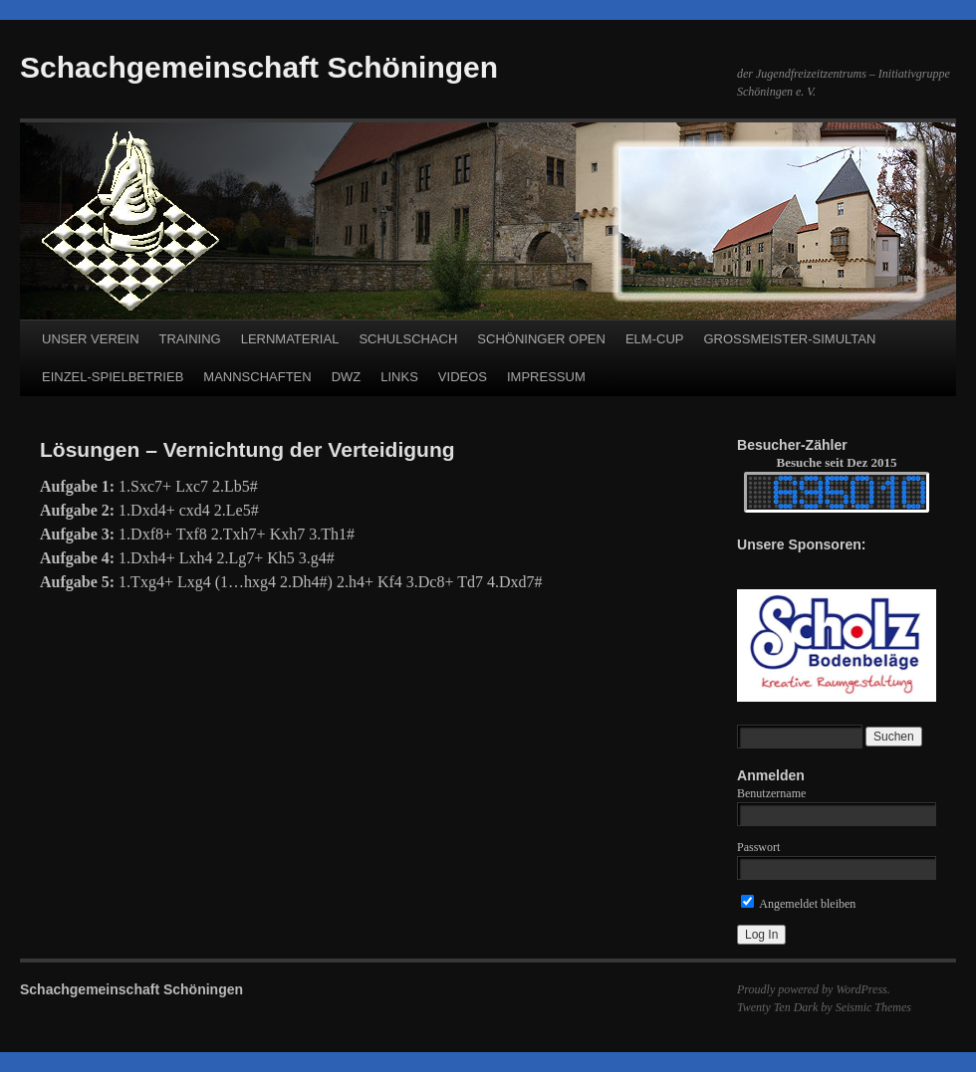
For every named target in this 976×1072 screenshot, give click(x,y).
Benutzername (771, 793)
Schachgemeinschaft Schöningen (259, 67)
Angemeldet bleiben (798, 904)
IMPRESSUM (546, 376)
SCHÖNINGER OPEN (541, 338)
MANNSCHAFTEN (257, 376)
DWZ (347, 376)
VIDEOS (462, 376)
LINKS (399, 376)
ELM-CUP (654, 338)
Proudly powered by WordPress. (813, 989)
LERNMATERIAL (290, 338)
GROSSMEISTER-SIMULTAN (789, 338)
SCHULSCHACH (408, 338)
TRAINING (190, 338)
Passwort (758, 847)
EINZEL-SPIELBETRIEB (112, 376)
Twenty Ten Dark (777, 1007)
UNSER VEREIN (90, 338)
